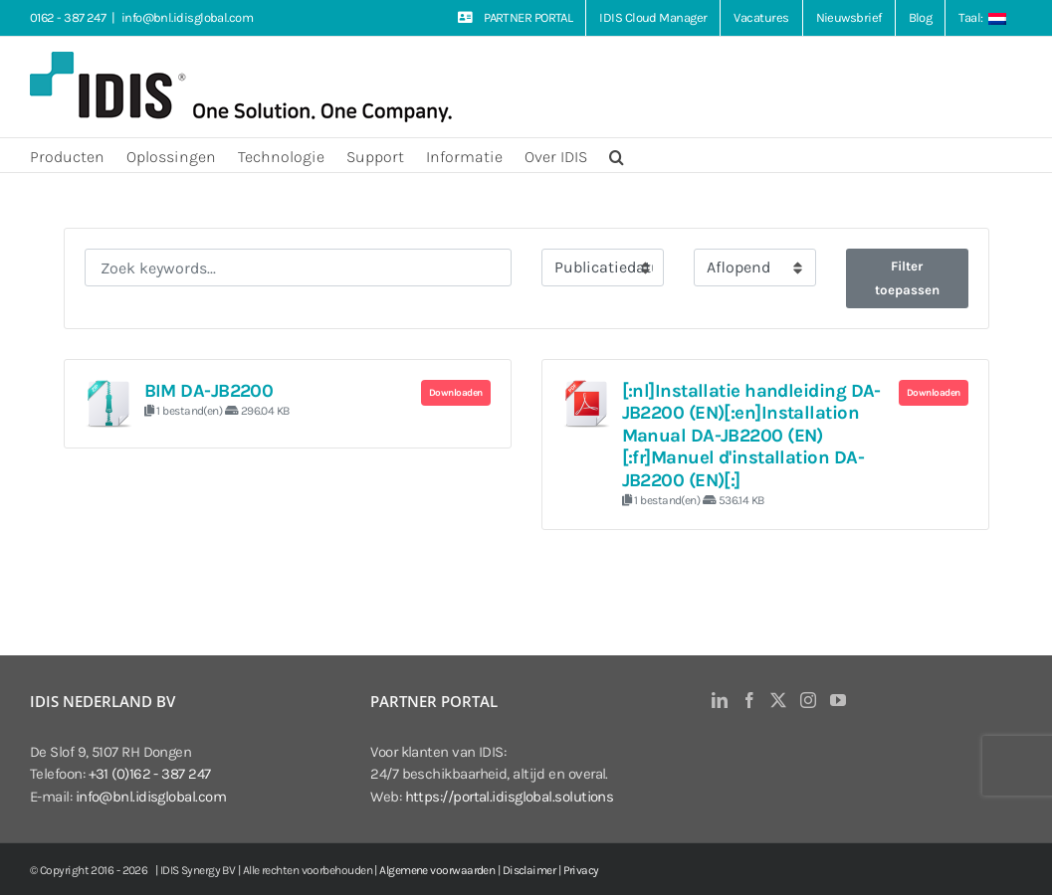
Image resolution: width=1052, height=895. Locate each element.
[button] (616, 155)
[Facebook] (748, 700)
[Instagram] (807, 700)
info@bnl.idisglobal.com (187, 17)
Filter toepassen (907, 278)
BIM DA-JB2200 (209, 391)
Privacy (581, 870)
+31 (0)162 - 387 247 (150, 774)
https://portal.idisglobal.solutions (509, 797)
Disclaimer (529, 870)
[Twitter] (777, 700)
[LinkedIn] (719, 700)
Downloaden (456, 393)
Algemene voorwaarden (437, 870)
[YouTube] (837, 700)
